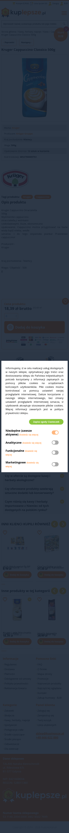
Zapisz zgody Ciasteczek (46, 421)
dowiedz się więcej (28, 434)
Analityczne (14, 442)
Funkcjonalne (15, 451)
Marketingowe (16, 462)
